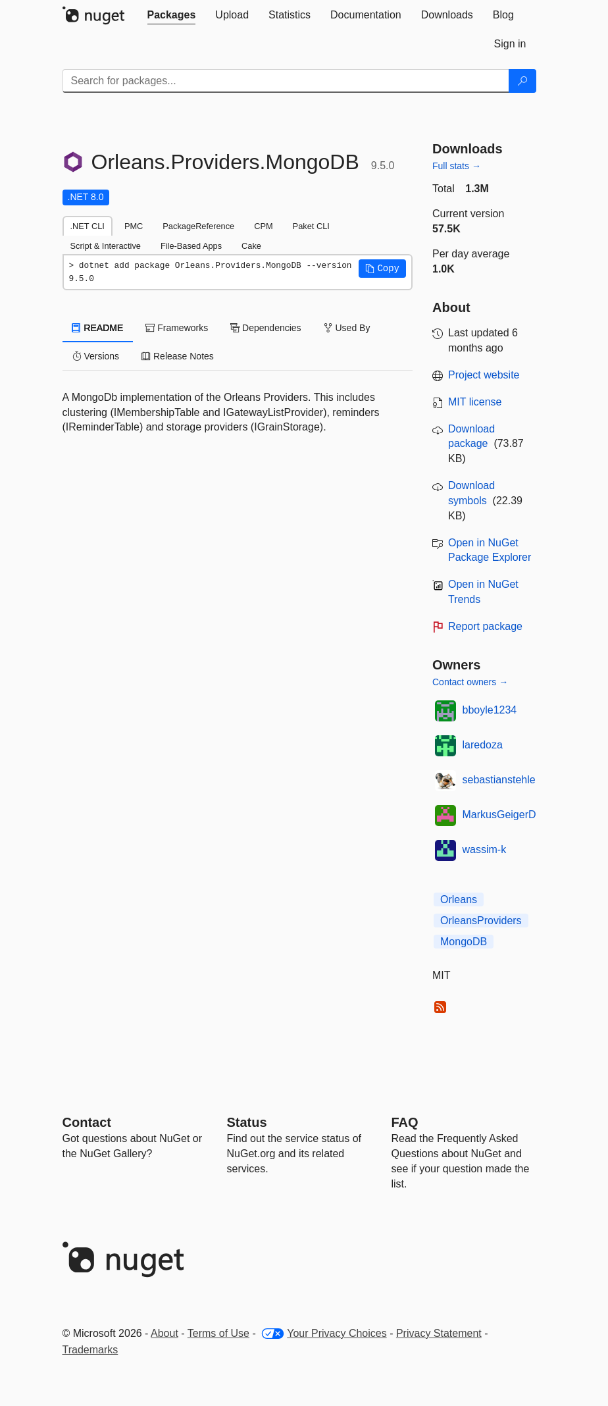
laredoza (483, 744)
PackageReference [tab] (198, 226)
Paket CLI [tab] (311, 226)
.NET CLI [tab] (87, 226)
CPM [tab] (263, 226)
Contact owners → (470, 682)
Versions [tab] (96, 356)
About (164, 1333)
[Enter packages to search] (286, 81)
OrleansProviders (481, 920)
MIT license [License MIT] (475, 401)
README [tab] (98, 327)
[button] (382, 268)
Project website (484, 374)
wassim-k (485, 849)
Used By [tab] (347, 327)
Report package (485, 626)
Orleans (458, 899)
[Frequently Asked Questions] (405, 1122)
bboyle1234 (490, 710)
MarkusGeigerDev (505, 814)
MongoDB (463, 941)
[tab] (172, 15)
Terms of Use (218, 1333)
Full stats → (456, 166)
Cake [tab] (251, 246)
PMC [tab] (133, 226)
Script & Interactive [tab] (105, 246)
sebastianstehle (499, 779)
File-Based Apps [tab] (191, 246)
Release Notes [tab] (177, 356)
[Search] (522, 81)
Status (247, 1122)
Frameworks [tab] (176, 327)
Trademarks (90, 1349)
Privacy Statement (439, 1333)
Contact (87, 1122)
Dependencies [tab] (265, 327)
